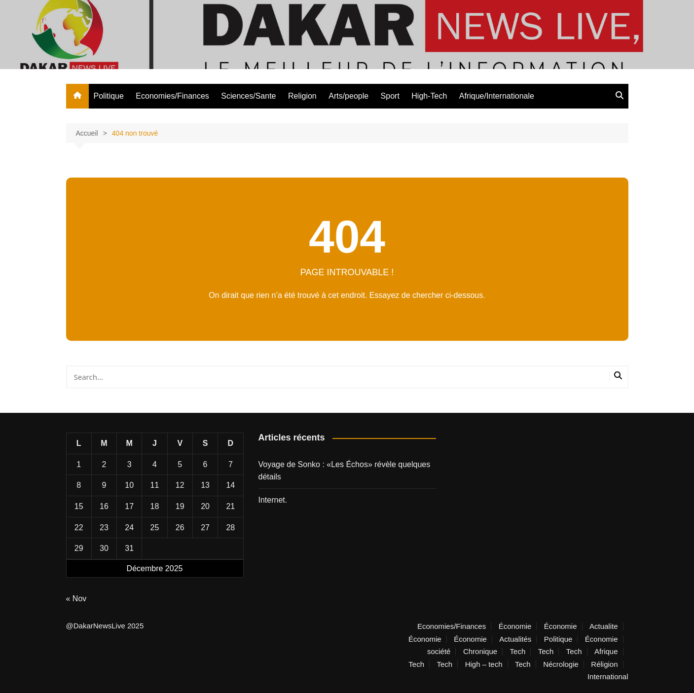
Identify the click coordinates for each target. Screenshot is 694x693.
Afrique (606, 652)
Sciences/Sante (248, 96)
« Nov (76, 598)
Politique (109, 96)
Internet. (273, 500)
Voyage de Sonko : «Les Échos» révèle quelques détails (344, 470)
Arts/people (348, 96)
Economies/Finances (172, 96)
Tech (518, 652)
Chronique (480, 652)
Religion (302, 96)
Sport (390, 96)
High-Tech (429, 96)
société (439, 652)
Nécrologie (561, 664)
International (607, 677)
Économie (515, 626)
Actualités (515, 639)
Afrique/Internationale (496, 96)
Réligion (604, 664)
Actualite (603, 626)
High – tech (484, 664)
